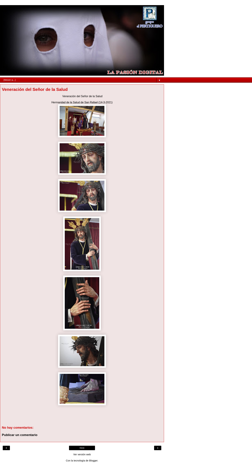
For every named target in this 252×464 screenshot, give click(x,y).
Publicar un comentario (19, 435)
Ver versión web (82, 454)
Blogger (93, 460)
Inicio (82, 448)
